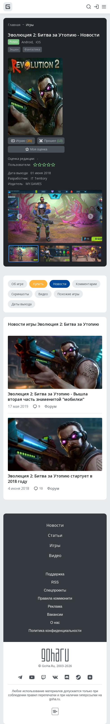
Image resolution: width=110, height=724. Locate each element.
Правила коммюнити (55, 598)
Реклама (55, 606)
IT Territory (39, 178)
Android (27, 42)
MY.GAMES (34, 184)
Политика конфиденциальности (54, 631)
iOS (38, 42)
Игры (30, 25)
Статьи (55, 535)
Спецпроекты (55, 590)
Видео (55, 555)
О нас (55, 622)
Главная (14, 25)
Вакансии (55, 614)
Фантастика (32, 49)
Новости (55, 525)
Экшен (14, 49)
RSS (55, 582)
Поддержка (55, 574)
